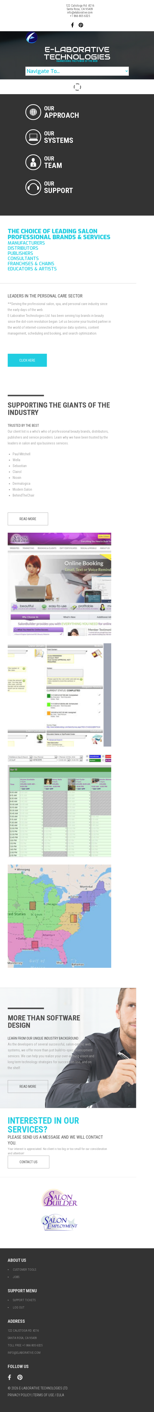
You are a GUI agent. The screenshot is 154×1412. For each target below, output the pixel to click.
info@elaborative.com (80, 12)
